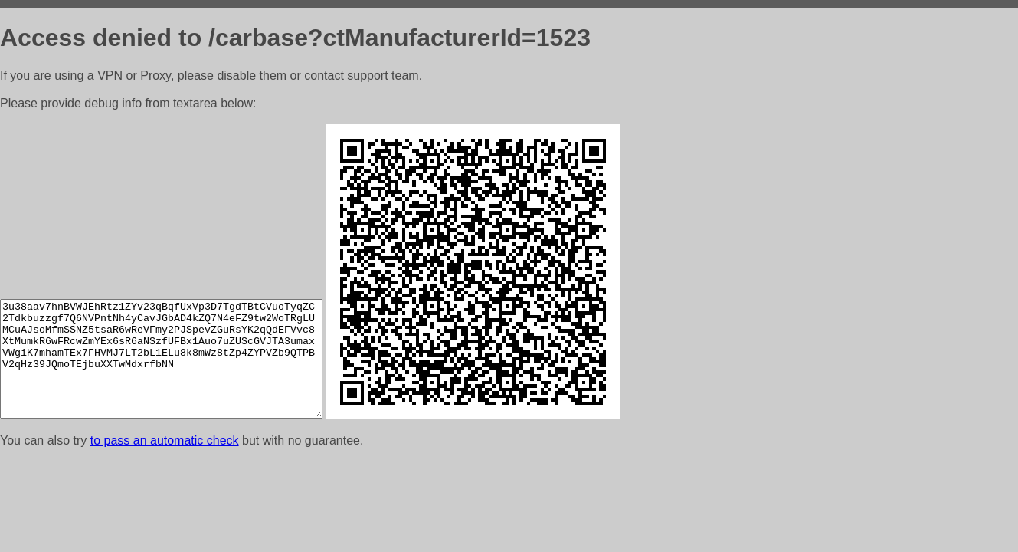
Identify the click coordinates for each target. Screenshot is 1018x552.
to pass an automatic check (164, 440)
